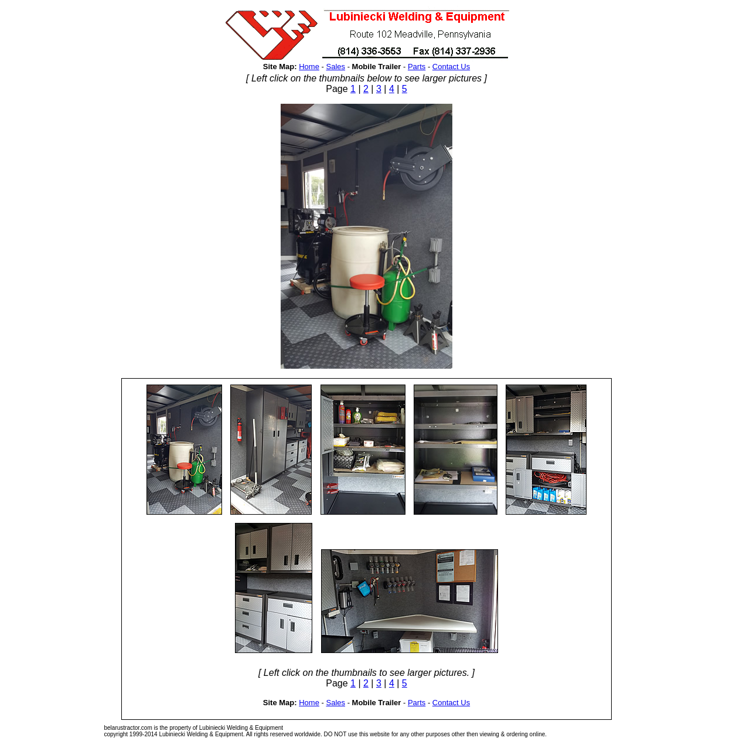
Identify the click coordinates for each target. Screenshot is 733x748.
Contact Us (451, 66)
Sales (335, 66)
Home (309, 66)
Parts (416, 66)
